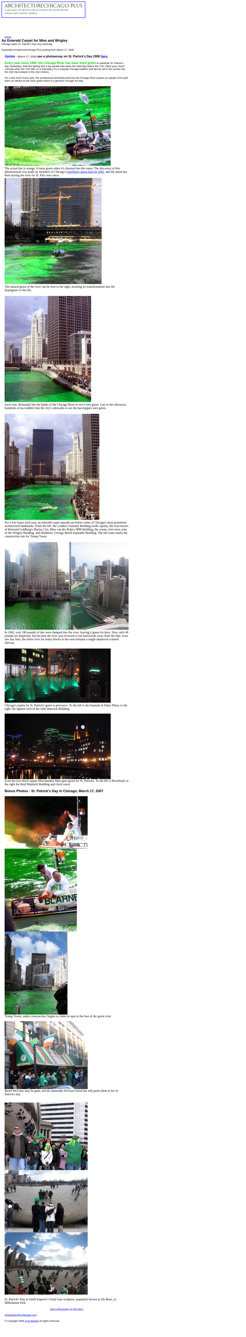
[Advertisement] (71, 26)
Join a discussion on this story (66, 1309)
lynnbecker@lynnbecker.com (21, 1315)
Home (8, 37)
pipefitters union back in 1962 (85, 171)
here (104, 56)
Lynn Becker (32, 1321)
